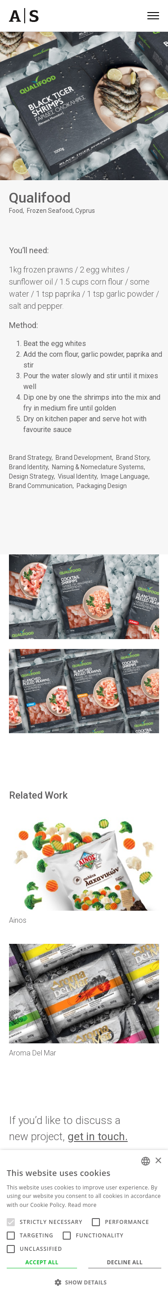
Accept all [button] (42, 1262)
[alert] (84, 1223)
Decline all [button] (125, 1262)
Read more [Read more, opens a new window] (82, 1205)
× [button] (158, 1161)
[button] (84, 1282)
